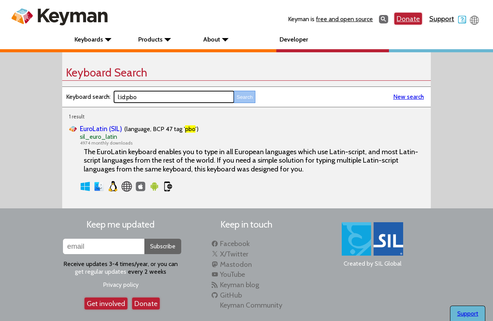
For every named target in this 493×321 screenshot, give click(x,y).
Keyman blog (239, 284)
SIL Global (388, 263)
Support (447, 18)
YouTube (232, 274)
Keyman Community (251, 305)
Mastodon (236, 264)
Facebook (235, 243)
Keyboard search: (88, 96)
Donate (408, 18)
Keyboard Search (106, 72)
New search (408, 96)
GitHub (231, 295)
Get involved (106, 303)
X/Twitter (234, 253)
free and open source (344, 19)
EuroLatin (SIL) (101, 129)
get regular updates (100, 271)
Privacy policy (121, 284)
